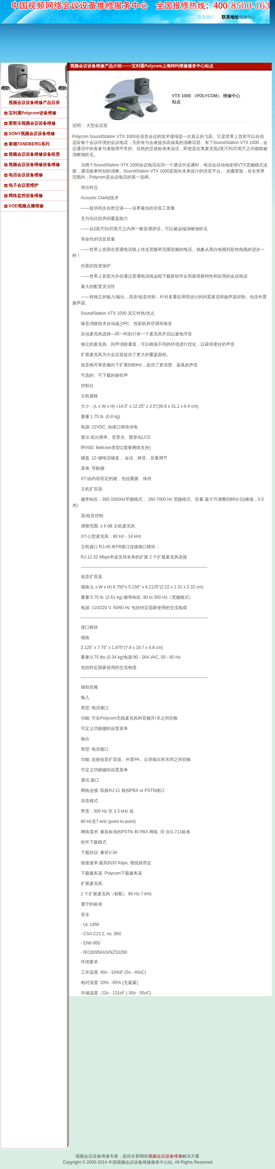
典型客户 (148, 17)
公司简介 (63, 17)
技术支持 (177, 17)
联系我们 (205, 17)
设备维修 (91, 17)
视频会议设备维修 (165, 1156)
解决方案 (120, 17)
